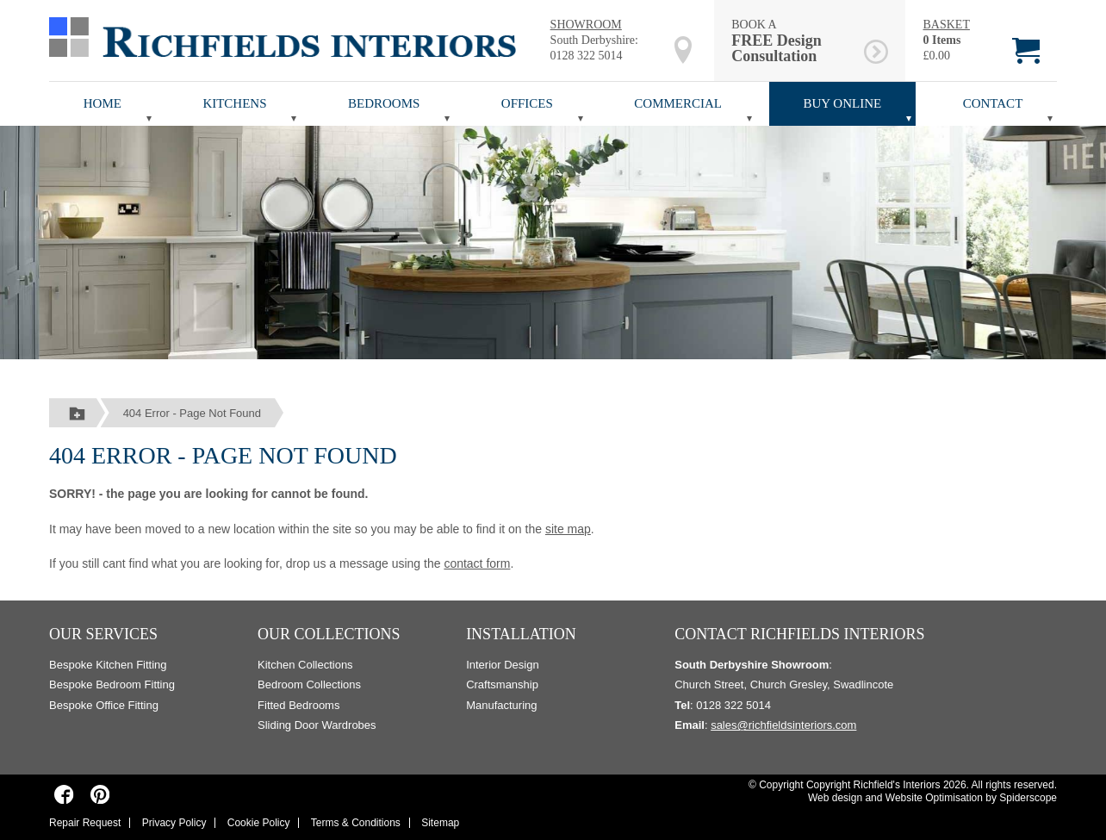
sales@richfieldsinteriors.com (783, 725)
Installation (521, 634)
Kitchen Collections (305, 664)
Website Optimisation (934, 798)
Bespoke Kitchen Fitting (108, 664)
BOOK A (794, 41)
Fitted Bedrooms (298, 705)
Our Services (103, 634)
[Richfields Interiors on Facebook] (64, 794)
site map (568, 529)
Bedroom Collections (309, 684)
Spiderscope (1028, 798)
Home (102, 103)
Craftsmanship (502, 684)
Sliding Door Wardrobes (317, 725)
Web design (835, 798)
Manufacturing (501, 705)
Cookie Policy (258, 823)
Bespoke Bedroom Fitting (112, 684)
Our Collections (329, 634)
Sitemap (440, 823)
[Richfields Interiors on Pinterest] (99, 794)
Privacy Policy (174, 823)
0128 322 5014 (586, 55)
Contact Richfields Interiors (799, 634)
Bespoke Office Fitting (103, 705)
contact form (477, 563)
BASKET (946, 24)
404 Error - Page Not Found (192, 413)
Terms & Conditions (356, 823)
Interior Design (502, 664)
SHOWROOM (586, 24)
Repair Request (85, 823)
